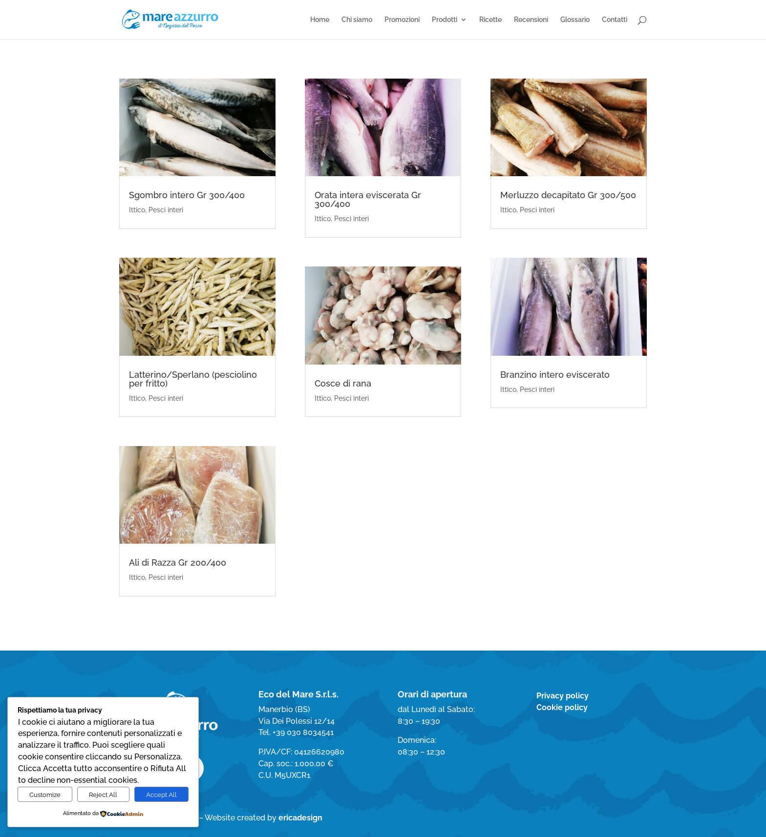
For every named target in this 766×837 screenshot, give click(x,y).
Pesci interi (166, 210)
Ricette (490, 19)
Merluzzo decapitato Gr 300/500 (568, 195)
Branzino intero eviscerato (555, 374)
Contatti (614, 19)
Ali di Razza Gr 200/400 (177, 562)
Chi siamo (356, 19)
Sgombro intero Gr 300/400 (187, 195)
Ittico (137, 210)
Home (319, 19)
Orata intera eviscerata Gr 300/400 (368, 199)
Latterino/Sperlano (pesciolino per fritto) (193, 378)
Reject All (103, 794)
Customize (45, 794)
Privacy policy (562, 695)
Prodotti (444, 19)
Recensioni (531, 19)
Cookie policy (562, 707)
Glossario (575, 19)
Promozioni (402, 19)
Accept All (161, 794)
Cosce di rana (343, 383)
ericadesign (300, 817)
